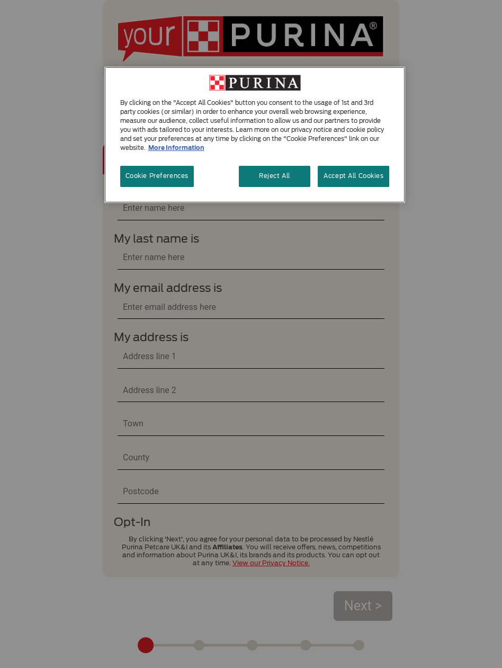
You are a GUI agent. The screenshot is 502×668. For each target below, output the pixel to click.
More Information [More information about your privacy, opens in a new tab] (176, 148)
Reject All (274, 176)
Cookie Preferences (157, 176)
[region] (255, 135)
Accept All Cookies (353, 176)
